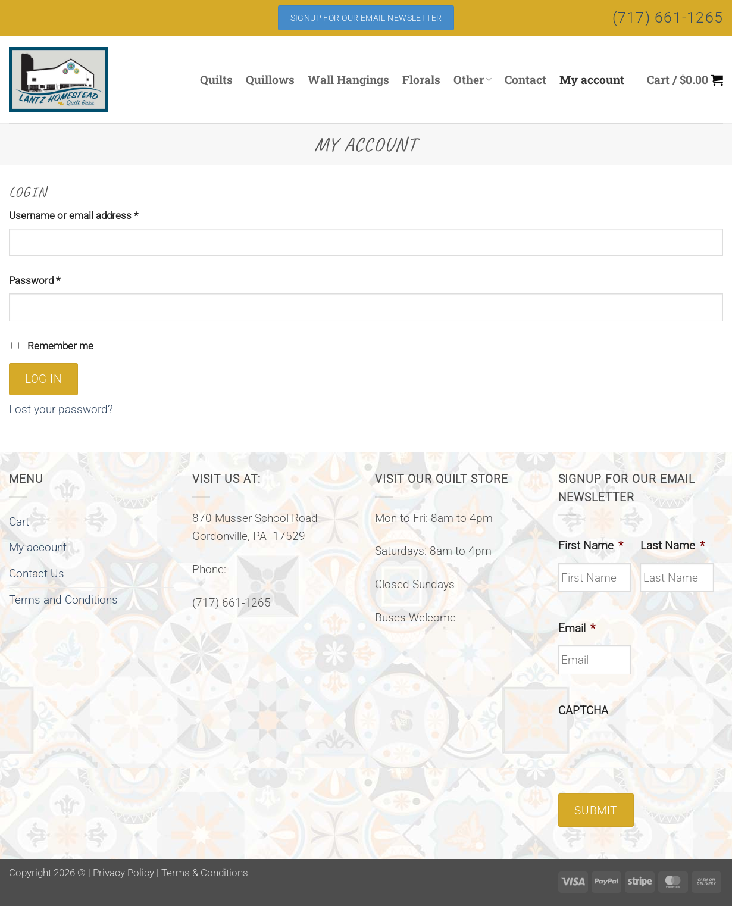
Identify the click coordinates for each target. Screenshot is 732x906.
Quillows (270, 79)
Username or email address (93, 214)
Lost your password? (61, 409)
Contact (525, 79)
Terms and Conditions (63, 600)
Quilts (216, 79)
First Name (590, 545)
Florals (421, 79)
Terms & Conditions (204, 873)
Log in (43, 379)
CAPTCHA (583, 710)
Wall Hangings (348, 79)
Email (576, 628)
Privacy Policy (123, 873)
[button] (685, 80)
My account (591, 79)
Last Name (672, 545)
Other (472, 79)
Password (54, 279)
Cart (19, 522)
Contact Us (36, 573)
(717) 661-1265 (668, 17)
